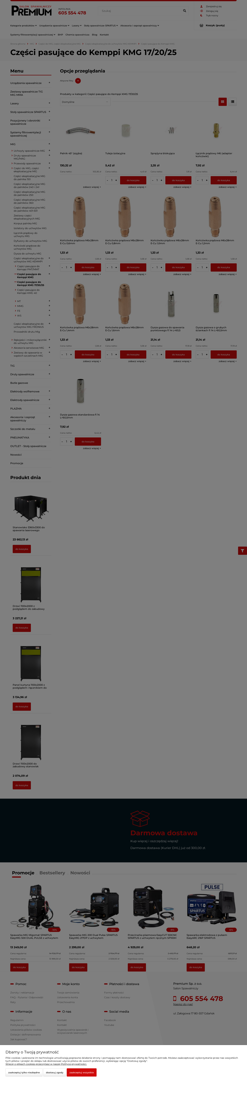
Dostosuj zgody (54, 1072)
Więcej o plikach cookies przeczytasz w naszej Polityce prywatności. (46, 1064)
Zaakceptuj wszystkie (81, 1072)
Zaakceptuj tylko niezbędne (24, 1072)
